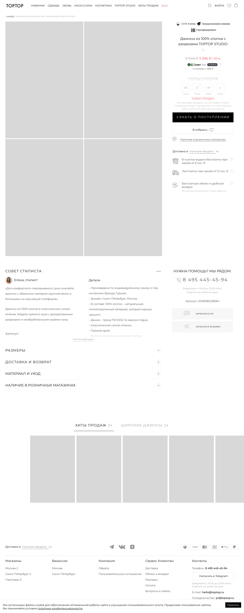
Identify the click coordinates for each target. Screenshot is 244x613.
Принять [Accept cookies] (233, 605)
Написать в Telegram (213, 576)
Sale (164, 5)
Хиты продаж (148, 5)
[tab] (94, 427)
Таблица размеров (203, 78)
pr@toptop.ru (225, 598)
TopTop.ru (14, 5)
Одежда (53, 5)
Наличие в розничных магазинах (203, 139)
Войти (219, 5)
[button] (83, 271)
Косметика (103, 5)
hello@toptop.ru (213, 592)
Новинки (38, 5)
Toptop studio (125, 5)
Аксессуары (83, 5)
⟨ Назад (10, 16)
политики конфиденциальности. (60, 608)
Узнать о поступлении (203, 117)
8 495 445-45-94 (216, 568)
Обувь (66, 5)
